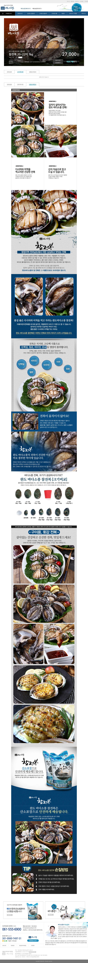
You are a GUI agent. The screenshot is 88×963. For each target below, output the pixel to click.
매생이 (63, 13)
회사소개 (4, 945)
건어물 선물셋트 (43, 13)
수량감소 (21, 57)
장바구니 (77, 1)
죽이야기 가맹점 (73, 13)
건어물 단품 (54, 13)
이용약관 (12, 945)
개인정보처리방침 (22, 945)
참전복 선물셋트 (31, 13)
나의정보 (81, 1)
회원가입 (72, 1)
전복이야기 (20, 13)
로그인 (68, 1)
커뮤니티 (83, 13)
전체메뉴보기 (9, 13)
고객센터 (86, 1)
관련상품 (9, 72)
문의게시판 (20, 72)
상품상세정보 (32, 72)
